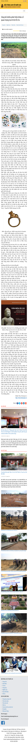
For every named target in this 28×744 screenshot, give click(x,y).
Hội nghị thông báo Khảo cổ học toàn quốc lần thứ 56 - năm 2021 (12, 591)
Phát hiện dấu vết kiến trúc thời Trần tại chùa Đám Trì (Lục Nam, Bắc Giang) (13, 550)
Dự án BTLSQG (5, 692)
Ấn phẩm (4, 709)
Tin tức (4, 685)
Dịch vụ (4, 705)
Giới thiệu (5, 683)
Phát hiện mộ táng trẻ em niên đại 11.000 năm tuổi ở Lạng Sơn (11, 633)
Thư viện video (6, 701)
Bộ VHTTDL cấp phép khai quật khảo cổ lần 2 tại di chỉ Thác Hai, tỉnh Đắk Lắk (13, 653)
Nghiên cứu (8, 25)
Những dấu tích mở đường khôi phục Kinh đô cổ (9, 530)
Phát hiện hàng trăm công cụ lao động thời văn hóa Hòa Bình (11, 673)
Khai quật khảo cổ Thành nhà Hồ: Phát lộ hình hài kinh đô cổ (11, 507)
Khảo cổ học (13, 25)
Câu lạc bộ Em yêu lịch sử (8, 707)
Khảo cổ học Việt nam (20, 25)
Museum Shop (6, 711)
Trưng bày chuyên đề (7, 699)
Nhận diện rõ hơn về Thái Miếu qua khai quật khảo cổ (10, 610)
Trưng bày (5, 688)
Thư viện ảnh (5, 703)
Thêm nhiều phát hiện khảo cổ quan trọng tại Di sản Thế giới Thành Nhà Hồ (13, 571)
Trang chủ (3, 25)
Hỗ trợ (4, 694)
